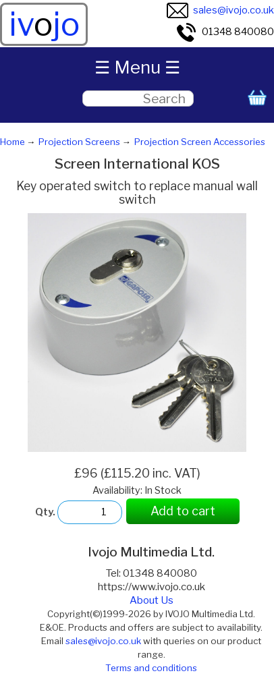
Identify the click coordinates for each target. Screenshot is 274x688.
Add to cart (182, 511)
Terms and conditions (151, 667)
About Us (151, 600)
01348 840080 (224, 32)
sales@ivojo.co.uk (220, 10)
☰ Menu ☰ (137, 67)
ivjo (44, 24)
